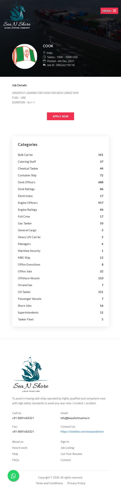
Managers (24, 244)
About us (17, 441)
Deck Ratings (26, 189)
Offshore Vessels (29, 278)
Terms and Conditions (49, 483)
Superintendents (28, 312)
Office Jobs (25, 271)
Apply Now (60, 116)
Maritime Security (29, 250)
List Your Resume (71, 453)
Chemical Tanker (28, 168)
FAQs (15, 460)
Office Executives (29, 264)
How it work (19, 447)
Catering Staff (27, 161)
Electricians (25, 196)
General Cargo (27, 230)
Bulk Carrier (25, 154)
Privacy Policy (76, 483)
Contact (66, 460)
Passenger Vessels (29, 298)
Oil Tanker (24, 292)
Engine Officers (28, 202)
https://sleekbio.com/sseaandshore (82, 431)
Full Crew (24, 216)
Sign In (65, 441)
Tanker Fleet (26, 319)
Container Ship (27, 175)
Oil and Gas (25, 285)
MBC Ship (24, 257)
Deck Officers (26, 182)
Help (15, 453)
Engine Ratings (27, 209)
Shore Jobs (25, 305)
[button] (109, 11)
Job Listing (67, 447)
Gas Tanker (25, 223)
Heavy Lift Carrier (29, 237)
